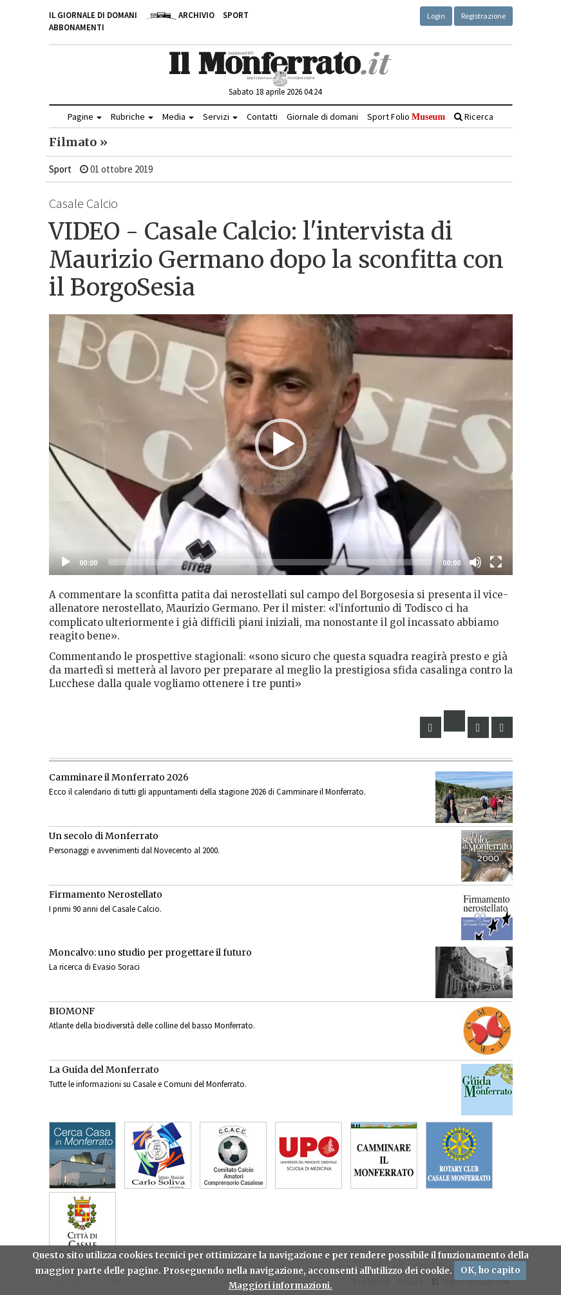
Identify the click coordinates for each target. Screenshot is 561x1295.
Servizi (220, 116)
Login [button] (436, 16)
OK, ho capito (490, 1270)
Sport (236, 15)
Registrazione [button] (483, 16)
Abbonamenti (76, 27)
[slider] (270, 562)
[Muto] (475, 562)
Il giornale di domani (93, 15)
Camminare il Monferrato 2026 (119, 777)
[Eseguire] (65, 562)
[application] (281, 444)
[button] (281, 444)
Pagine (85, 116)
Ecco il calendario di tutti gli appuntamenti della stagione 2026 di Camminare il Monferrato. (207, 791)
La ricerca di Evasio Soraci (94, 966)
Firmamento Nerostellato (105, 894)
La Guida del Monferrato (104, 1069)
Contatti (262, 116)
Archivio (180, 15)
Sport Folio (406, 116)
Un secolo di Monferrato (103, 836)
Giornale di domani (322, 116)
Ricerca (473, 116)
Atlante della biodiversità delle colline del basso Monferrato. (152, 1025)
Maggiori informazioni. (280, 1285)
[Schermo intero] (496, 562)
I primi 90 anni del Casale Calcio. (105, 908)
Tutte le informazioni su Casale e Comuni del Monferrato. (148, 1084)
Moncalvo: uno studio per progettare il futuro (150, 952)
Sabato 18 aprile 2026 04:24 (275, 91)
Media (178, 116)
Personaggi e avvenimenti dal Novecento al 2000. (134, 850)
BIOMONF (72, 1011)
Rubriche (132, 116)
